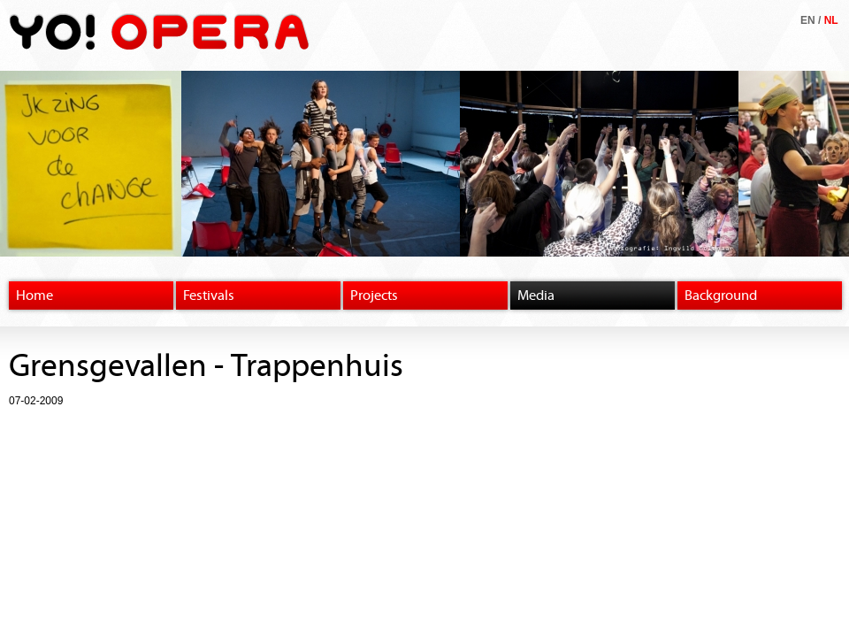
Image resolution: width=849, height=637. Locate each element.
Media (536, 295)
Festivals (208, 295)
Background (721, 295)
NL (831, 20)
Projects (374, 295)
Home (34, 295)
